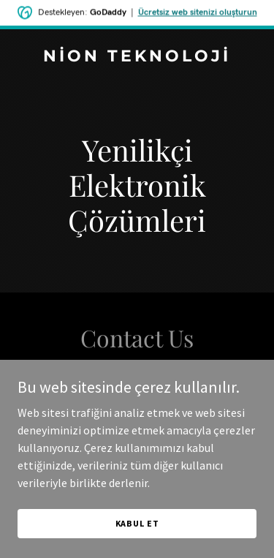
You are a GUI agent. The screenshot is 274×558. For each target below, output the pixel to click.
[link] (137, 57)
